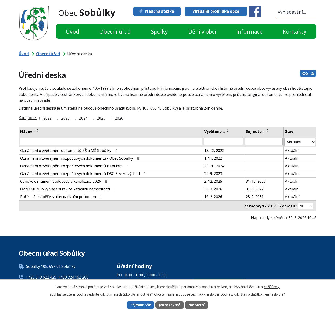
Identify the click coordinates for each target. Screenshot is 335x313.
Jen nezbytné (169, 305)
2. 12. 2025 (213, 180)
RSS (307, 74)
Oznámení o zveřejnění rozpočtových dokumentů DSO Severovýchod (83, 173)
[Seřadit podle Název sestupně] (37, 131)
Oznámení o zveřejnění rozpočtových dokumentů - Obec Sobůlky (80, 157)
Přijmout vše (139, 305)
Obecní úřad (115, 31)
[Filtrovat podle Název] (111, 141)
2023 (65, 118)
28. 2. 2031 (255, 196)
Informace (249, 31)
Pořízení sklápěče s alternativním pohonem (61, 196)
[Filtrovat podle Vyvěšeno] (223, 141)
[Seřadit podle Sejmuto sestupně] (267, 131)
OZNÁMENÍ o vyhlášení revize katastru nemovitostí (68, 188)
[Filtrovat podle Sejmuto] (264, 141)
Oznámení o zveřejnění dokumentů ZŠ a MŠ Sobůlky (69, 150)
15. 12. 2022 (214, 150)
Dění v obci (202, 31)
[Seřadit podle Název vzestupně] (37, 130)
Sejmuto (255, 131)
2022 (47, 118)
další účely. (272, 286)
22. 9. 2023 (213, 173)
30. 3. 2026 (213, 188)
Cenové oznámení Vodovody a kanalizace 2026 (64, 180)
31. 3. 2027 (255, 188)
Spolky (159, 31)
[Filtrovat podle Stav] (300, 141)
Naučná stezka (157, 11)
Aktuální (292, 150)
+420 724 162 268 (73, 276)
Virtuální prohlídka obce (215, 11)
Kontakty (294, 31)
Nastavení (197, 305)
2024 (83, 118)
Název (27, 131)
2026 (119, 118)
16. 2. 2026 (213, 196)
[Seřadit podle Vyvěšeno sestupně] (227, 131)
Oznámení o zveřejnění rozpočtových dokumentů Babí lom (75, 165)
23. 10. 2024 (214, 165)
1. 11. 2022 (213, 157)
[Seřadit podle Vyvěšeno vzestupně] (227, 130)
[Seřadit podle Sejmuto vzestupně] (267, 130)
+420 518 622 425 (41, 276)
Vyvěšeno (214, 131)
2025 (101, 118)
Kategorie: (28, 117)
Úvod (72, 31)
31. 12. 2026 (256, 180)
